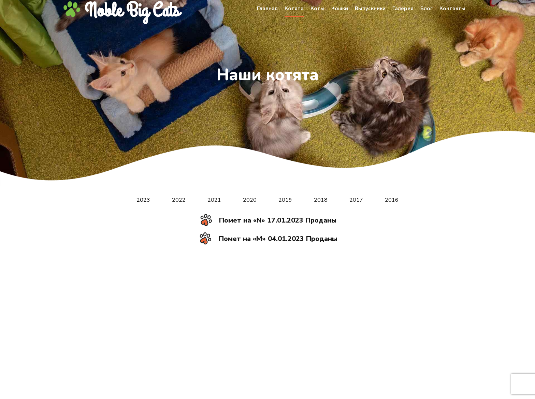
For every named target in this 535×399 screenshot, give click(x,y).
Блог (426, 8)
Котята (294, 8)
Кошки (339, 8)
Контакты (452, 8)
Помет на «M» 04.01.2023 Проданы (278, 238)
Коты (317, 8)
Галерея (403, 8)
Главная (267, 8)
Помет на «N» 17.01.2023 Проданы (277, 220)
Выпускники (370, 8)
